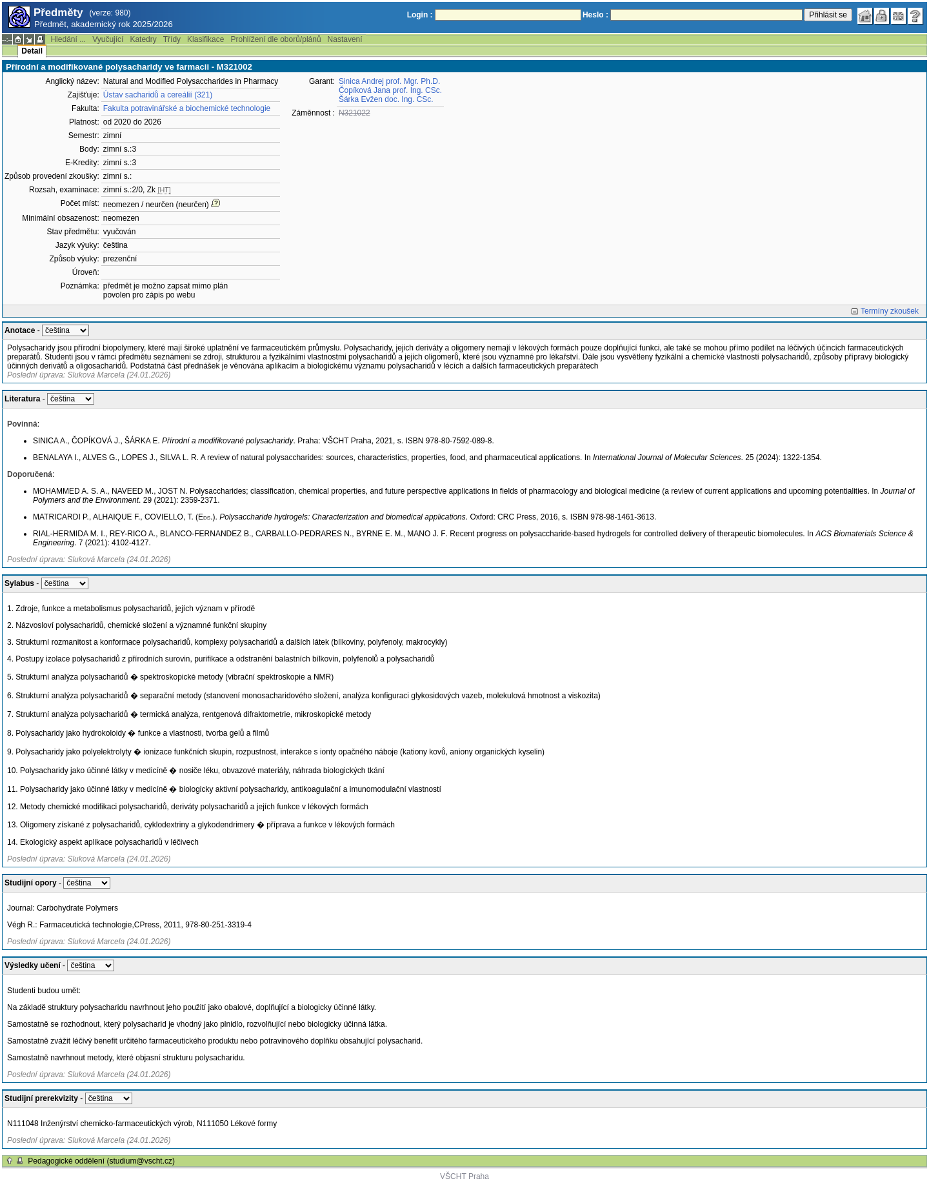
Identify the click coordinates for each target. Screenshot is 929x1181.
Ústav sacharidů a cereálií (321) (157, 94)
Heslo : (595, 14)
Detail (32, 51)
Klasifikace (205, 39)
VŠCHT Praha (464, 1176)
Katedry (143, 39)
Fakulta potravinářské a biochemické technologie (186, 108)
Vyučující (107, 39)
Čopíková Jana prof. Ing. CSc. (390, 90)
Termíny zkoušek (890, 311)
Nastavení (345, 39)
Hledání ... (68, 39)
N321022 (354, 112)
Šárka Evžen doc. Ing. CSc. (386, 99)
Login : (420, 14)
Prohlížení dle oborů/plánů (275, 39)
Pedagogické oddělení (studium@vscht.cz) (101, 1161)
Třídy (172, 39)
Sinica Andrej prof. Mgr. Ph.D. (389, 81)
